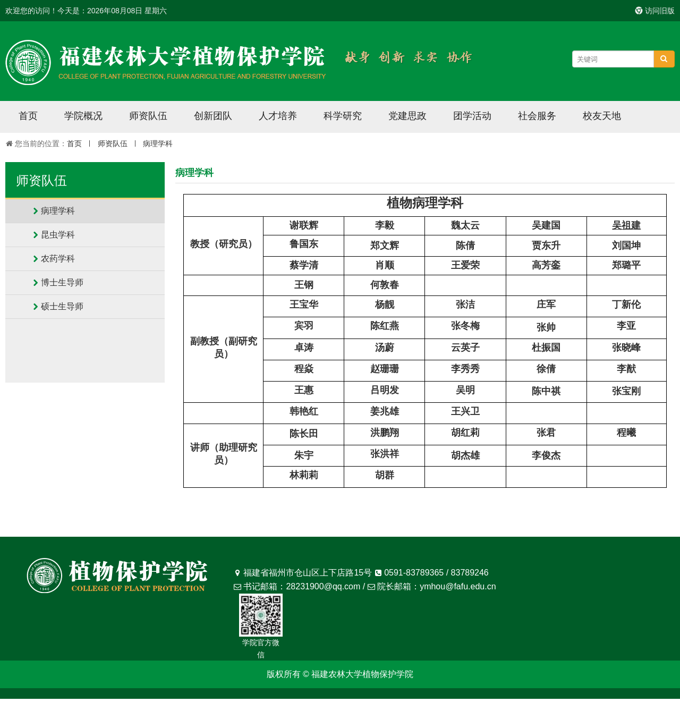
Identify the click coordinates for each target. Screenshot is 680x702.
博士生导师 (62, 282)
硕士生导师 (62, 306)
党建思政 (407, 116)
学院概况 (83, 116)
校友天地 (602, 116)
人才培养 (278, 116)
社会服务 (537, 116)
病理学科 (158, 143)
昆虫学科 (58, 234)
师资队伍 (148, 116)
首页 (28, 116)
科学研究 (343, 116)
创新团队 (213, 116)
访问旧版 (655, 10)
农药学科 (58, 258)
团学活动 (472, 116)
